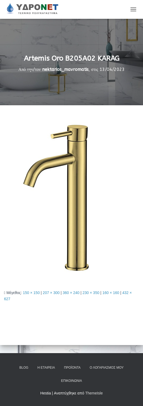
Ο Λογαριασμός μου (106, 367)
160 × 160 (110, 293)
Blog (23, 367)
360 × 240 (71, 293)
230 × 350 (91, 293)
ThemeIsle (94, 393)
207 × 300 (51, 293)
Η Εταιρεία (46, 367)
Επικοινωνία (71, 381)
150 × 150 (31, 293)
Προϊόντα (72, 367)
